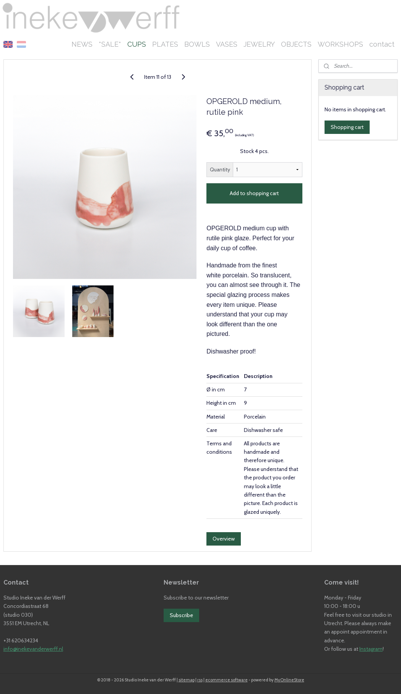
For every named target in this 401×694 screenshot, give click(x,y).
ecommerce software (226, 680)
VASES (226, 44)
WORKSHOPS (340, 44)
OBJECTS (296, 44)
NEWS (82, 44)
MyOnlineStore (289, 680)
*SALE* (110, 44)
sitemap (187, 680)
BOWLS (197, 44)
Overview (224, 538)
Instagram (371, 648)
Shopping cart (347, 127)
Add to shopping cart (254, 193)
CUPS (136, 44)
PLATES (165, 44)
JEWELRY (259, 44)
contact (382, 44)
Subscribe (181, 615)
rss (200, 680)
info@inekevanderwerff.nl (33, 648)
